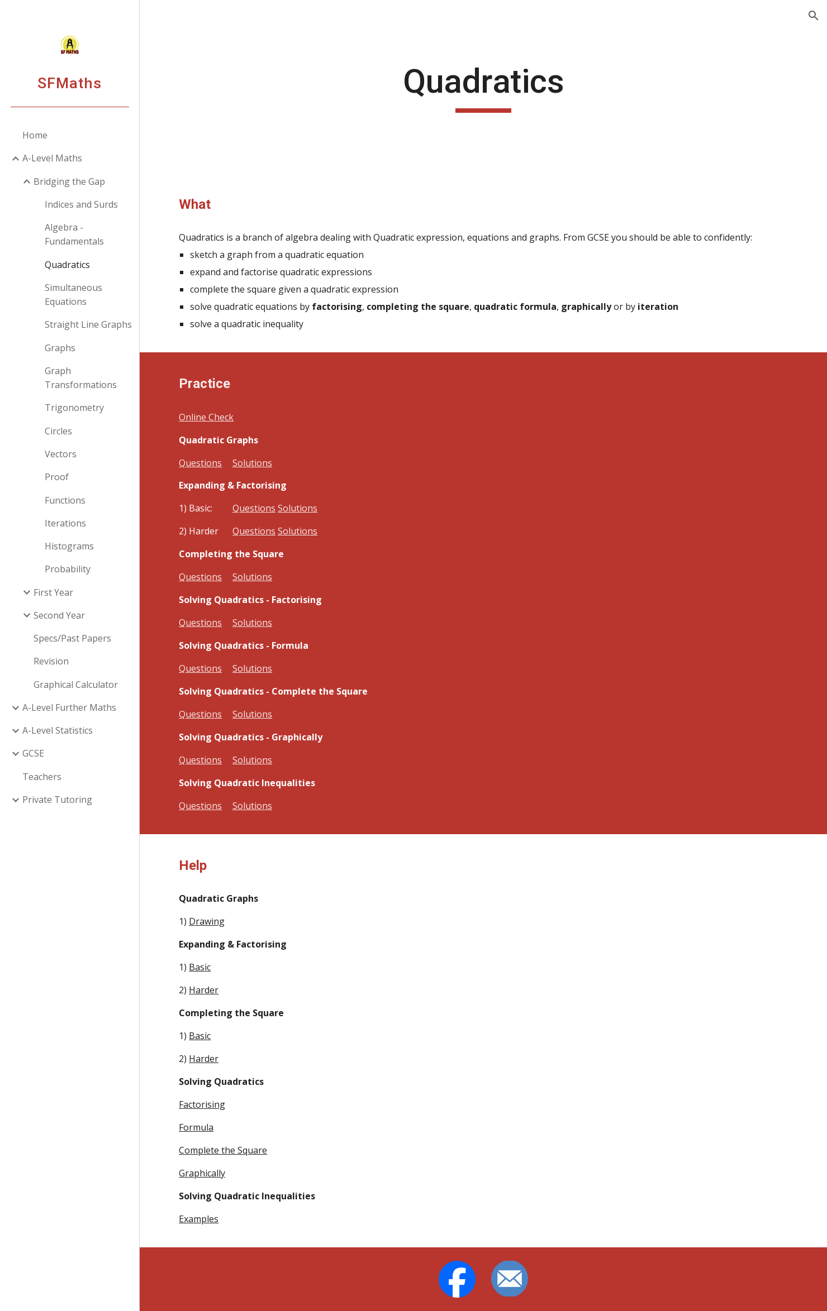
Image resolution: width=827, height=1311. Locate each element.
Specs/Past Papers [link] (72, 638)
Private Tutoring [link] (57, 799)
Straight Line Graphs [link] (88, 324)
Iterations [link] (65, 523)
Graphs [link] (60, 348)
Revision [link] (51, 661)
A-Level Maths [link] (52, 158)
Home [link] (34, 135)
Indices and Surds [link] (81, 204)
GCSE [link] (33, 753)
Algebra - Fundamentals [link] (74, 234)
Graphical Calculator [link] (76, 684)
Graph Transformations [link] (81, 378)
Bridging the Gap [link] (69, 181)
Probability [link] (68, 569)
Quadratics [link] (67, 265)
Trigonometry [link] (74, 407)
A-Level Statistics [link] (57, 730)
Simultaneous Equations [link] (73, 294)
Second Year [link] (59, 615)
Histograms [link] (69, 546)
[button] (813, 15)
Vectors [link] (61, 454)
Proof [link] (57, 477)
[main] (483, 86)
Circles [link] (58, 431)
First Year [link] (53, 592)
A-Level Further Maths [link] (69, 707)
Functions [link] (65, 500)
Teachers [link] (41, 777)
